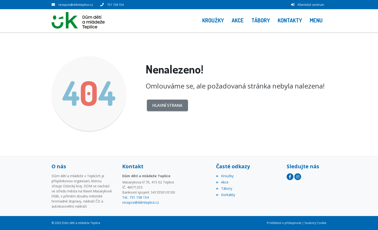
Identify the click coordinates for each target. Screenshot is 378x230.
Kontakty (225, 194)
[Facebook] (290, 176)
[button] (316, 20)
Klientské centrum (311, 4)
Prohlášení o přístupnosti (284, 223)
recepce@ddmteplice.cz (75, 4)
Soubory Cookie (315, 223)
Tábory (224, 188)
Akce (222, 182)
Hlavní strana (167, 105)
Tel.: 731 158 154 (135, 197)
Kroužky (224, 176)
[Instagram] (297, 176)
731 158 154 (115, 4)
